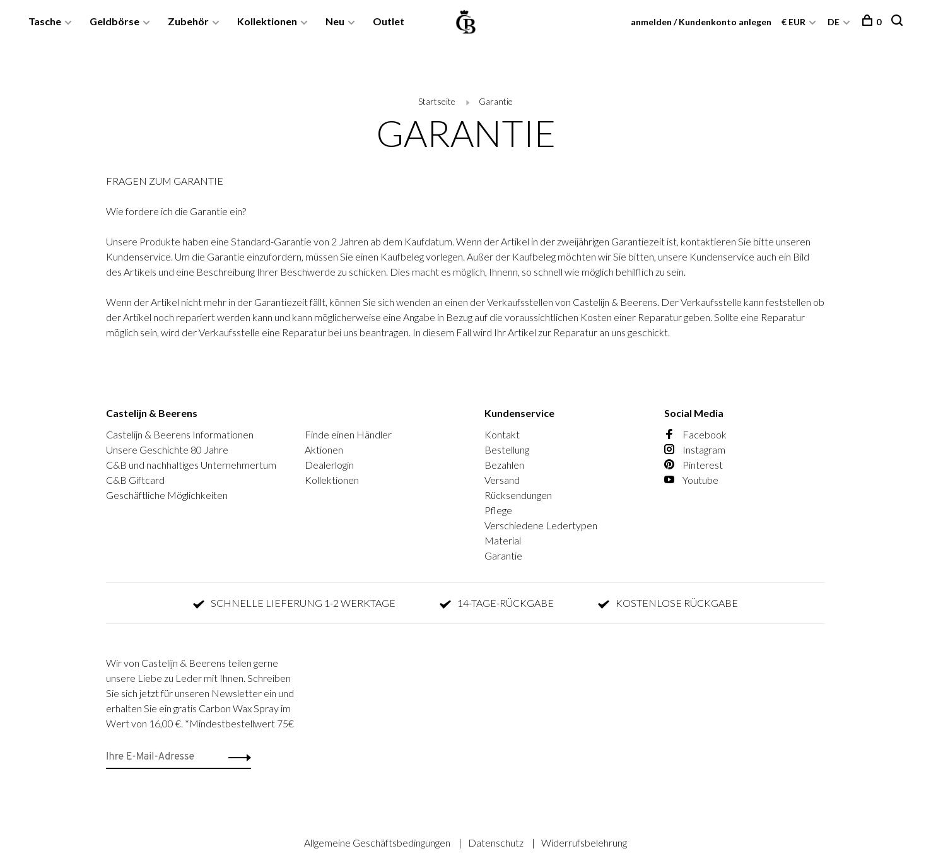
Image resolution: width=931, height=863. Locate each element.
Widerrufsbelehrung (584, 842)
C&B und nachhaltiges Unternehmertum (191, 465)
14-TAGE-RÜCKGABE (497, 603)
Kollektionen (267, 21)
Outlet (388, 21)
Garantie (496, 101)
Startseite (436, 101)
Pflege (498, 510)
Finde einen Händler (348, 434)
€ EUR (794, 21)
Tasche (44, 21)
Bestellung (506, 449)
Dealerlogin (329, 465)
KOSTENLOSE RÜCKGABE (668, 603)
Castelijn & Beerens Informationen (180, 434)
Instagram (694, 449)
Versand (502, 480)
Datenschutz (496, 842)
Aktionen (324, 449)
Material (502, 540)
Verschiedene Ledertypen (540, 525)
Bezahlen (504, 465)
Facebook (695, 434)
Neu (334, 21)
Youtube (691, 480)
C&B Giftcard (135, 480)
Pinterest (693, 465)
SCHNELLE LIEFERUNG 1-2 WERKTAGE (294, 603)
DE (834, 21)
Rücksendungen (518, 495)
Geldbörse (114, 21)
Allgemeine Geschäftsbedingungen (378, 842)
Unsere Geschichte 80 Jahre (167, 449)
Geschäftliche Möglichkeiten (167, 495)
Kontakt (502, 434)
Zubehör (188, 21)
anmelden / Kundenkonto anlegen (701, 21)
